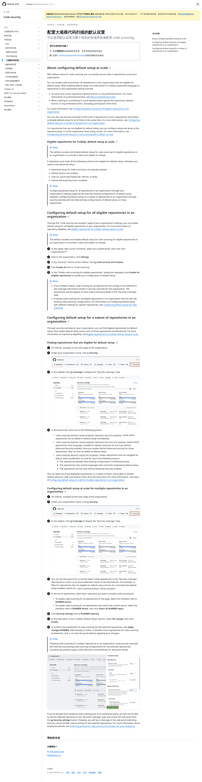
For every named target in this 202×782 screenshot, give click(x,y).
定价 (84, 772)
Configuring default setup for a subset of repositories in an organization (91, 319)
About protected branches (103, 97)
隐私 (73, 772)
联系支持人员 (54, 755)
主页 (6, 12)
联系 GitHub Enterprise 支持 (90, 16)
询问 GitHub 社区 (55, 751)
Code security (12, 17)
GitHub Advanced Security (72, 55)
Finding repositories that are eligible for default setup (82, 342)
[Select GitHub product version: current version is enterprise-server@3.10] (40, 4)
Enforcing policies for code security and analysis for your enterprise (102, 726)
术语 (67, 772)
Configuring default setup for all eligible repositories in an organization (90, 214)
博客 (99, 772)
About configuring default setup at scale (79, 68)
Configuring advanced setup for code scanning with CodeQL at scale (80, 134)
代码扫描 (60, 24)
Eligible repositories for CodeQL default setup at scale (82, 141)
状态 (79, 772)
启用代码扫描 (72, 24)
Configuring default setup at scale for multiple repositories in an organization (87, 480)
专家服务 (92, 772)
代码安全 (50, 24)
